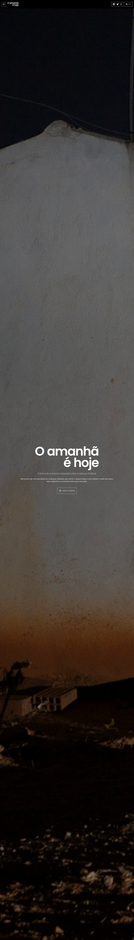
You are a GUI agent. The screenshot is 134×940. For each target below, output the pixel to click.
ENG (128, 4)
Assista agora (67, 490)
